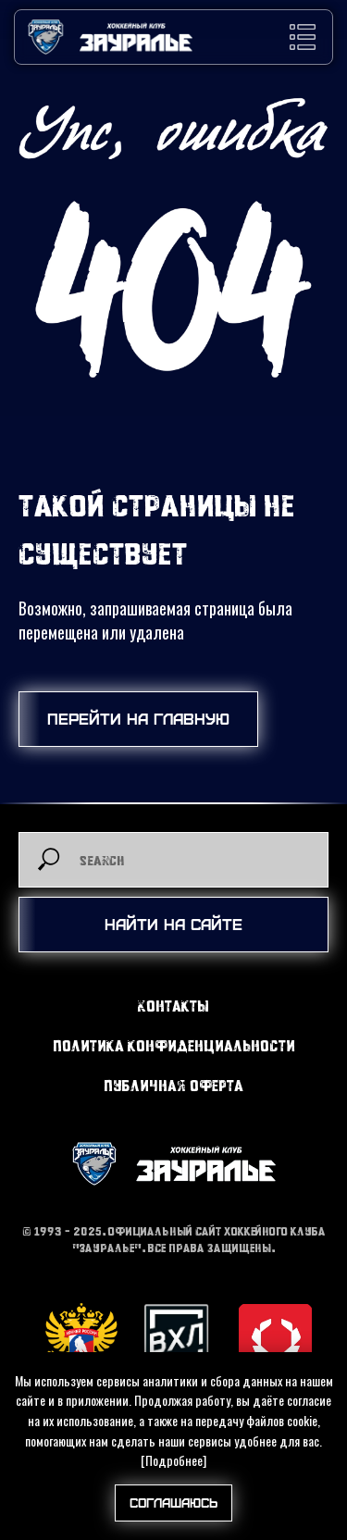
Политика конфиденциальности (174, 1045)
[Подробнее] (173, 1460)
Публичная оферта (173, 1085)
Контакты (173, 1005)
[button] (302, 37)
